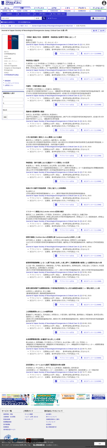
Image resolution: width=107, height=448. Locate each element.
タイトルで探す (25, 14)
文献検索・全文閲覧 (9, 417)
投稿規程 (8, 81)
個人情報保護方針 (51, 427)
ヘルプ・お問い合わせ (31, 417)
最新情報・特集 (8, 414)
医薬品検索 (6, 419)
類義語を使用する (9, 22)
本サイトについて (51, 417)
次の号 (102, 30)
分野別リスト (9, 85)
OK (100, 444)
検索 (5, 117)
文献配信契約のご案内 (52, 419)
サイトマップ (29, 419)
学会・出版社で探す (59, 14)
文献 (9, 26)
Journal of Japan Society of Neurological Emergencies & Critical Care (52, 26)
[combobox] (17, 18)
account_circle (104, 3)
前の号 (95, 30)
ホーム (3, 26)
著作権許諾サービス (9, 429)
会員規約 (48, 424)
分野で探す (42, 14)
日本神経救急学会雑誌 (11, 75)
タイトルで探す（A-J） (21, 26)
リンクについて (50, 422)
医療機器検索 (7, 422)
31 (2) (80, 44)
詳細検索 (9, 14)
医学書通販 (6, 424)
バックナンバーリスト (12, 83)
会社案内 (48, 414)
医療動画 (6, 427)
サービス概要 (29, 414)
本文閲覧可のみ (25, 22)
